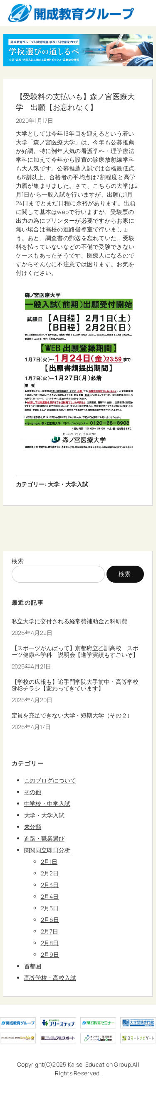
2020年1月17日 (34, 120)
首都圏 (33, 966)
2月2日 (50, 873)
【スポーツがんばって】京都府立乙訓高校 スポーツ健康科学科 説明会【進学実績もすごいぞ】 (75, 651)
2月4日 (50, 896)
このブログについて (50, 780)
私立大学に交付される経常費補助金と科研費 (69, 621)
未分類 (33, 827)
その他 (33, 792)
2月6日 (50, 920)
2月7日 (50, 931)
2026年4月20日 (32, 700)
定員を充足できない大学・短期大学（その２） (72, 715)
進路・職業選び (44, 838)
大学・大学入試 (68, 484)
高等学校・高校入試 (50, 978)
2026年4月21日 (31, 666)
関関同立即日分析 (47, 850)
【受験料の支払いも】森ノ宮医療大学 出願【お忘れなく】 (75, 101)
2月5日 (50, 908)
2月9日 (50, 954)
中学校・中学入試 (47, 803)
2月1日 (49, 861)
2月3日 (50, 885)
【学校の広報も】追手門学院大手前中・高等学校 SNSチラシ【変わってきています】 (78, 685)
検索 (18, 561)
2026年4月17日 (31, 727)
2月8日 (50, 943)
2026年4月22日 (32, 633)
